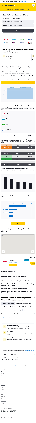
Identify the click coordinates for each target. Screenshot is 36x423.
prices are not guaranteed (29, 350)
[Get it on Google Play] (4, 411)
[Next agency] (32, 251)
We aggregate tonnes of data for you (18, 357)
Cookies (24, 1)
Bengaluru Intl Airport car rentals (9, 316)
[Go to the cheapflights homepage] (10, 5)
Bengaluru (16, 365)
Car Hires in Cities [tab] (6, 309)
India (11, 365)
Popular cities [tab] (26, 309)
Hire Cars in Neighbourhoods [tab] (8, 306)
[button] (34, 1)
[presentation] (8, 231)
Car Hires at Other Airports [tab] (8, 303)
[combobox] (6, 18)
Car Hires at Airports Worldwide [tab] (23, 303)
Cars (8, 365)
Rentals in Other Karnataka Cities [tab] (25, 306)
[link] (18, 82)
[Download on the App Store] (13, 411)
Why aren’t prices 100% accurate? (18, 359)
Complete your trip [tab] (16, 309)
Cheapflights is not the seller (18, 354)
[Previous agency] (3, 251)
